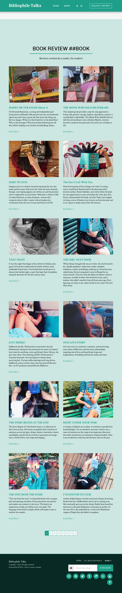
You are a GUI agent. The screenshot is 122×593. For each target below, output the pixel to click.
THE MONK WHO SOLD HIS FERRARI (85, 108)
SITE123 (20, 567)
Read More (14, 131)
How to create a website (33, 567)
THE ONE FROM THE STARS (26, 494)
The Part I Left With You (78, 182)
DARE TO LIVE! (18, 182)
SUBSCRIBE (105, 567)
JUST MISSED (17, 342)
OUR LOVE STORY (74, 342)
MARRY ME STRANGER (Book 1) (28, 108)
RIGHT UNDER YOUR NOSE (80, 422)
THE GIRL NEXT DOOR (77, 260)
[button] (77, 6)
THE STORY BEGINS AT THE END (29, 422)
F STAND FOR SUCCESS (77, 494)
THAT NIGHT (17, 260)
